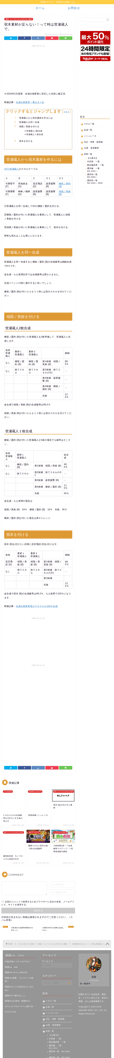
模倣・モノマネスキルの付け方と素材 (19, 19)
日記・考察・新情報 (93, 142)
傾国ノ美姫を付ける (29, 127)
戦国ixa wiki (11, 947)
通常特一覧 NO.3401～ (93, 176)
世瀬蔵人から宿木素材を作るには (36, 118)
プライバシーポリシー (14, 1054)
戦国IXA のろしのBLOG (16, 952)
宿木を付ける (26, 141)
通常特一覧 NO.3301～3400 (95, 182)
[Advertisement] (38, 68)
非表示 (66, 112)
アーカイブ (47, 941)
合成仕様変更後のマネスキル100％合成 (37, 606)
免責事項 (31, 1054)
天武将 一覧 (93, 162)
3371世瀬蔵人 (11, 169)
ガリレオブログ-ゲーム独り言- (19, 986)
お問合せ (74, 8)
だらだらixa (10, 991)
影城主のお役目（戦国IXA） (18, 981)
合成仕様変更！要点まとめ (30, 103)
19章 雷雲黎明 (91, 148)
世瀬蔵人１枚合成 (34, 135)
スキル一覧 (89, 124)
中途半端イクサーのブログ (17, 941)
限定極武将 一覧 (95, 165)
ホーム (40, 8)
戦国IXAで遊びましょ (15, 975)
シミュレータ (90, 136)
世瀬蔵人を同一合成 (29, 122)
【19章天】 (92, 159)
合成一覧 (88, 130)
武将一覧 (88, 154)
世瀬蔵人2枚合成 (34, 131)
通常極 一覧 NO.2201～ (93, 170)
